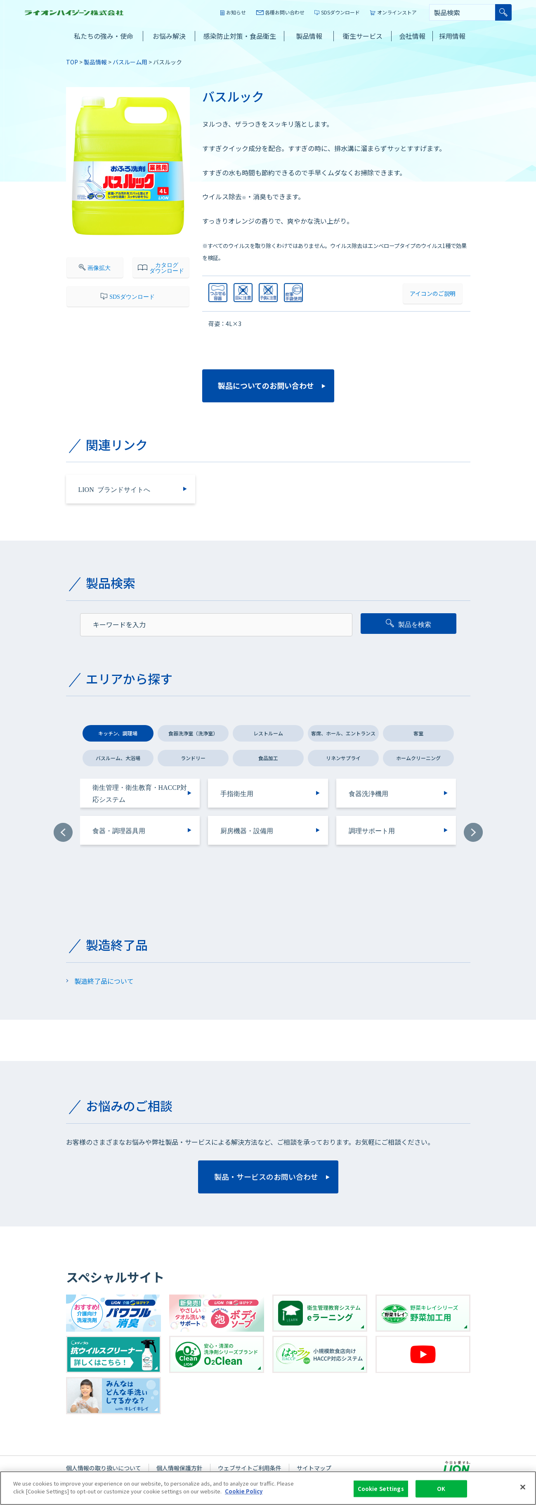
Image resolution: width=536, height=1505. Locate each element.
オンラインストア (397, 12)
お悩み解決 (169, 36)
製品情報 (309, 36)
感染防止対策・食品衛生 (239, 36)
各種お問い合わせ (285, 12)
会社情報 (412, 36)
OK (441, 1489)
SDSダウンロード (340, 12)
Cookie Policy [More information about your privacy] (243, 1491)
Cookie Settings (381, 1489)
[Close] (523, 1487)
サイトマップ (314, 1468)
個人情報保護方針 (179, 1468)
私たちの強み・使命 (103, 36)
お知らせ (236, 12)
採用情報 (452, 36)
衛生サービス (363, 36)
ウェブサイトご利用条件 (249, 1468)
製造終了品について (104, 981)
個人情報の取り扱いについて (103, 1468)
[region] (268, 1488)
